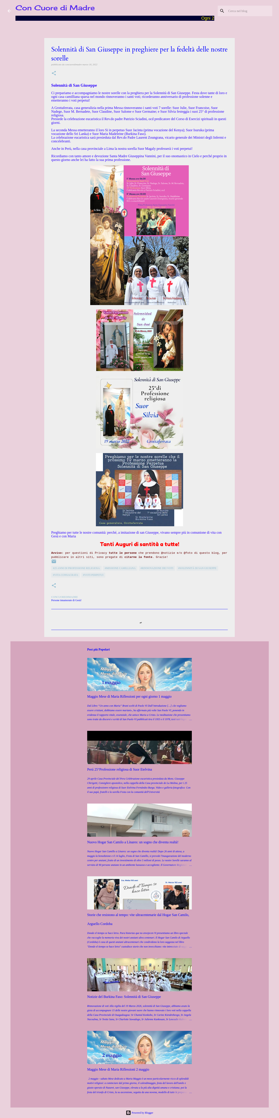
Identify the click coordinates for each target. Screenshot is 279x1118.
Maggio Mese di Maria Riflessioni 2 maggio (118, 1069)
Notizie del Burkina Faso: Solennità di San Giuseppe (124, 997)
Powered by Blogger (139, 1112)
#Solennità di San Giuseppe (197, 568)
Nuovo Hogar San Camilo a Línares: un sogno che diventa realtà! (133, 842)
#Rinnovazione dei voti (157, 568)
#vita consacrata (65, 574)
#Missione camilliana (120, 568)
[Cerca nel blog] (249, 11)
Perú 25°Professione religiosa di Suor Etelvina (119, 769)
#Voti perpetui (93, 574)
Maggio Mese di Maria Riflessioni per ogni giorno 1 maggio (129, 696)
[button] (53, 73)
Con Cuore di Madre (55, 7)
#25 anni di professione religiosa (76, 568)
